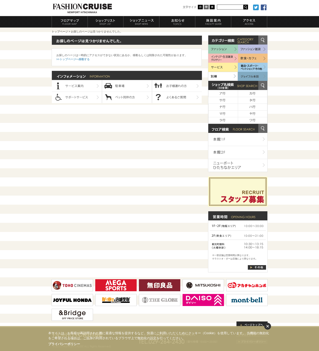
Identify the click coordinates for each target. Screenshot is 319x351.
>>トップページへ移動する (73, 59)
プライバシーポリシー (64, 344)
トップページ (60, 31)
